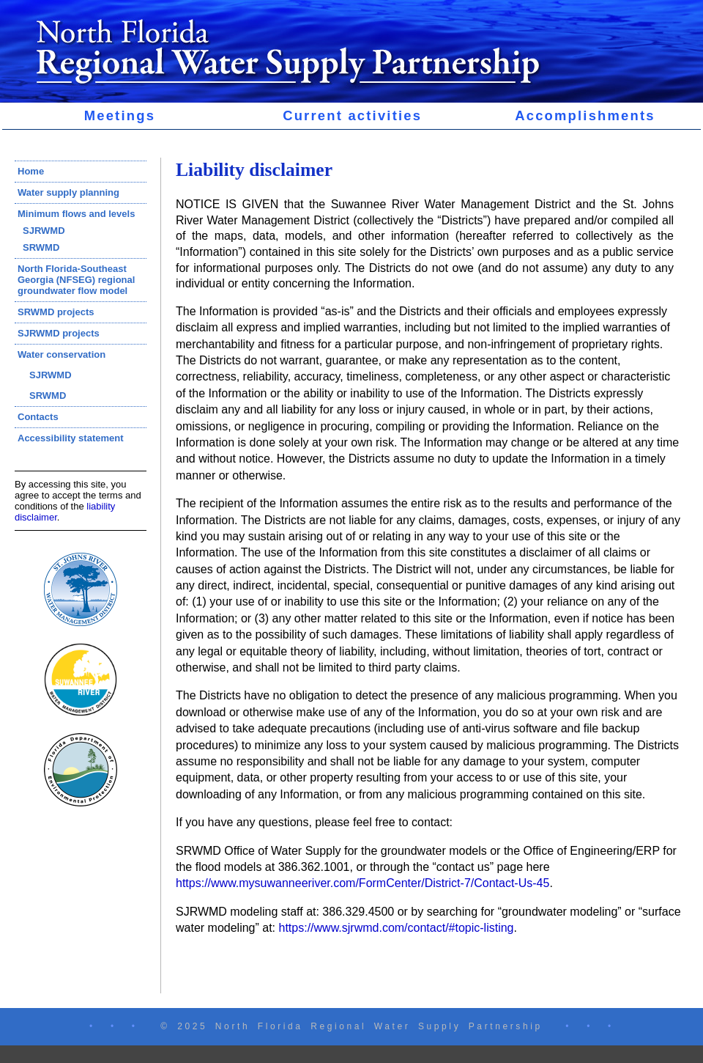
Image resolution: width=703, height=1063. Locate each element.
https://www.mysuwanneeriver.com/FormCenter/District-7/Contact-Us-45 (362, 883)
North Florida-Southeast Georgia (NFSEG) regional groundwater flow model (76, 279)
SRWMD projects (56, 311)
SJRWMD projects (59, 333)
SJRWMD (44, 230)
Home (31, 171)
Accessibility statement (71, 438)
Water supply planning (68, 192)
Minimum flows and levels (76, 213)
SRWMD (41, 247)
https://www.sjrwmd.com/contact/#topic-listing (396, 928)
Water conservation (61, 354)
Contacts (38, 416)
